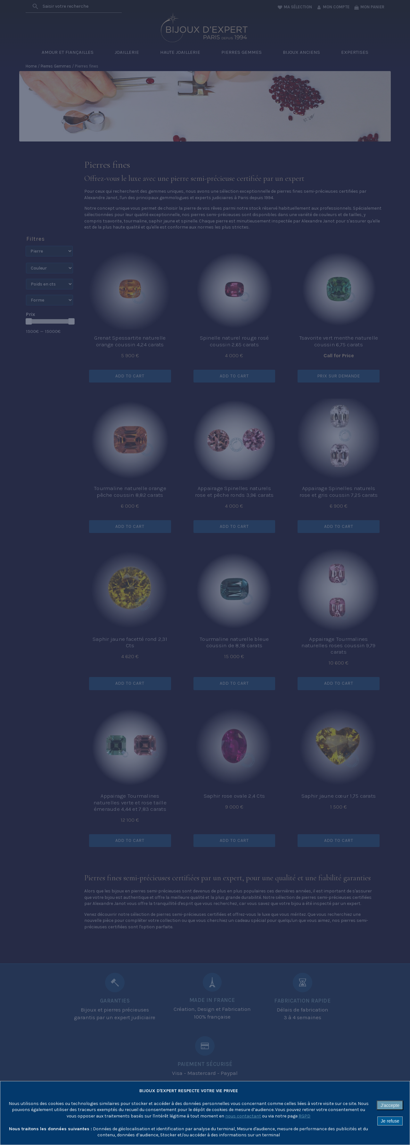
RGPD (304, 1116)
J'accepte (390, 1105)
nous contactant (243, 1116)
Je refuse (390, 1121)
